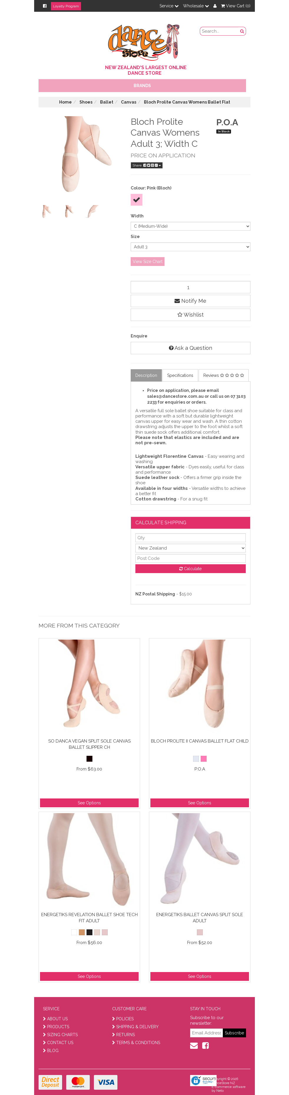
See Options (89, 803)
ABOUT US (55, 1018)
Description (146, 375)
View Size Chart (147, 261)
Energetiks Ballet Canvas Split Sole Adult (199, 917)
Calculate (190, 568)
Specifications (180, 375)
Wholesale (196, 6)
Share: (146, 165)
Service (169, 6)
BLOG (51, 1050)
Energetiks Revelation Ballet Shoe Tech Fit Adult (89, 917)
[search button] (242, 31)
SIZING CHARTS (60, 1034)
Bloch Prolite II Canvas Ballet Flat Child (200, 741)
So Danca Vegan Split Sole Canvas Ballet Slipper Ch (89, 744)
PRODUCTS (56, 1026)
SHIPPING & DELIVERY (135, 1026)
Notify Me (190, 301)
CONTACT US (58, 1042)
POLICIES (123, 1018)
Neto (220, 1091)
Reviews (223, 375)
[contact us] (194, 1045)
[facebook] (205, 1045)
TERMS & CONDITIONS (136, 1042)
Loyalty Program (66, 6)
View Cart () (235, 6)
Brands (142, 85)
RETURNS (123, 1034)
